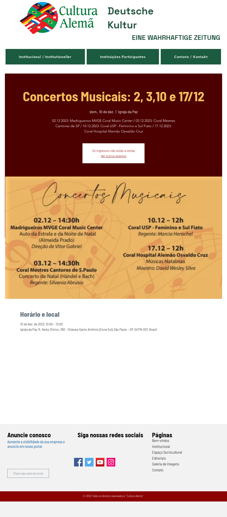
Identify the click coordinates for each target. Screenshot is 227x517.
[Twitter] (89, 462)
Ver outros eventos (113, 156)
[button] (45, 56)
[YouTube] (100, 462)
